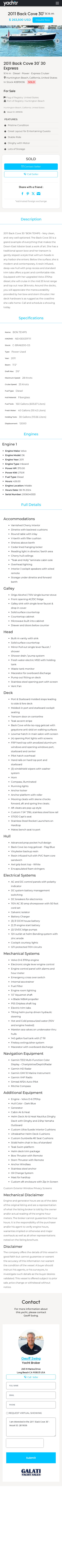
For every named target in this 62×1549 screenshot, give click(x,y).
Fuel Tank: (9, 404)
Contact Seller (31, 166)
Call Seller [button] (31, 174)
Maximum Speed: (13, 378)
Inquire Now (43, 20)
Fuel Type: (9, 391)
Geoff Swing (31, 1358)
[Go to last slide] (4, 41)
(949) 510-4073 (31, 1377)
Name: (8, 332)
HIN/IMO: (9, 339)
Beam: (8, 365)
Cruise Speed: (11, 384)
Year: (7, 358)
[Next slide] (57, 41)
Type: (7, 352)
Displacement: (11, 423)
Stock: (8, 345)
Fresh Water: (11, 410)
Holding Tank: (11, 417)
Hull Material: (11, 397)
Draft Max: (9, 371)
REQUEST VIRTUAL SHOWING (25, 1413)
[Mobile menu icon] (57, 3)
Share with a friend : (31, 187)
